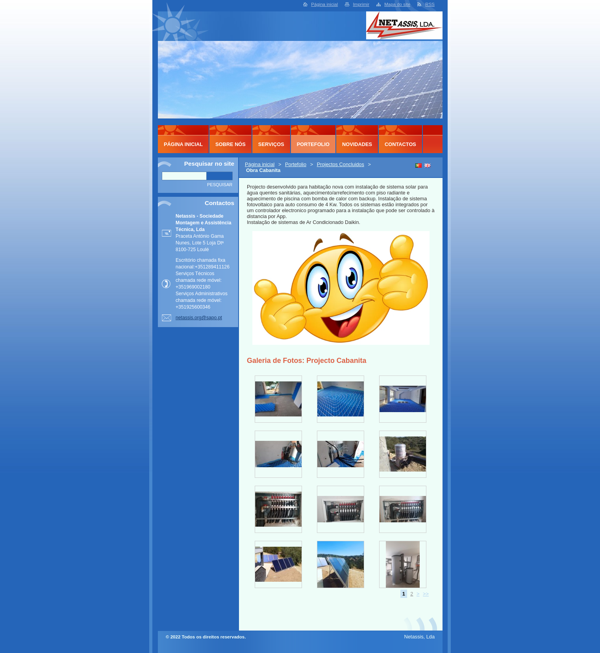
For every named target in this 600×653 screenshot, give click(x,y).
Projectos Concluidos (340, 164)
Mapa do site (397, 4)
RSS (430, 4)
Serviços (271, 144)
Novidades (357, 144)
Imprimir (361, 4)
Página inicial (324, 4)
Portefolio (295, 164)
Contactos (400, 144)
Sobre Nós (230, 144)
